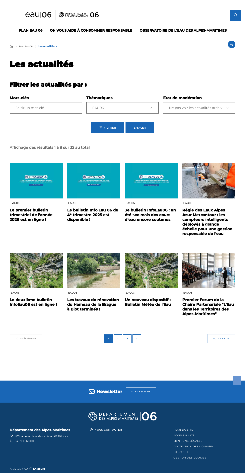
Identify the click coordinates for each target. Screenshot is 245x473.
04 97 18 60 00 (24, 441)
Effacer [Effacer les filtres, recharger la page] (139, 127)
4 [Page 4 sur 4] (136, 338)
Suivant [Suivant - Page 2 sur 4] (221, 338)
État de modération (182, 98)
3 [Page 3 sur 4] (127, 338)
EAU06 (98, 108)
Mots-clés (19, 98)
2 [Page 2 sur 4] (118, 338)
